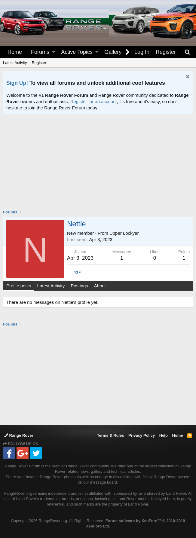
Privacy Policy (141, 435)
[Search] (187, 52)
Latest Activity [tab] (51, 285)
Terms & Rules (110, 435)
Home (15, 52)
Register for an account (93, 101)
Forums (40, 52)
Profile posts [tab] (18, 285)
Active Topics (77, 52)
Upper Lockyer (124, 233)
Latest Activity (15, 62)
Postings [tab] (79, 285)
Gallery (112, 52)
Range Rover (18, 435)
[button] (54, 52)
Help (163, 435)
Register (39, 62)
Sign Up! (17, 83)
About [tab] (100, 285)
